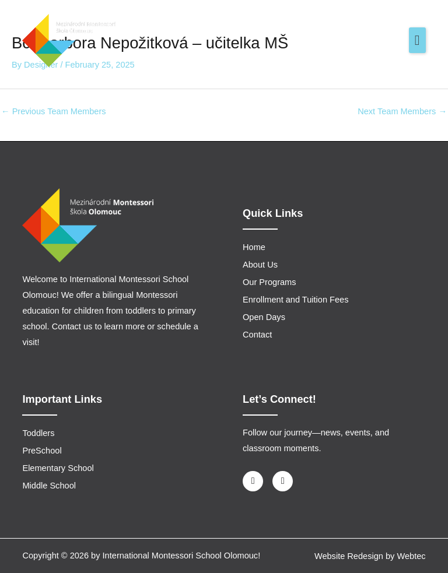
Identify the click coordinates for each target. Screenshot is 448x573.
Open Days (264, 317)
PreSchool (41, 450)
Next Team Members (402, 111)
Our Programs (269, 282)
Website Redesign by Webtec (370, 556)
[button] (417, 40)
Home (254, 247)
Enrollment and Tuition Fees (296, 299)
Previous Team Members (53, 111)
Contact (257, 334)
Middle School (49, 485)
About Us (260, 264)
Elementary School (57, 468)
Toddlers (38, 433)
